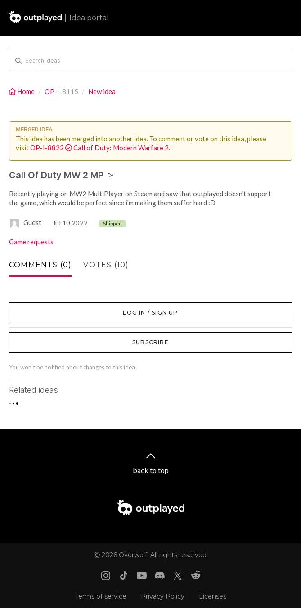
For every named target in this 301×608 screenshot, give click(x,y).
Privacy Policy (162, 596)
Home (22, 91)
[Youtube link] (141, 575)
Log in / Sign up (31, 307)
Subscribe (150, 342)
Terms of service (100, 596)
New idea (102, 91)
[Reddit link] (195, 575)
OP (49, 91)
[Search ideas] (150, 60)
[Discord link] (159, 575)
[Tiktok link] (123, 575)
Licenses (212, 596)
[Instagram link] (105, 575)
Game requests (31, 242)
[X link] (177, 575)
